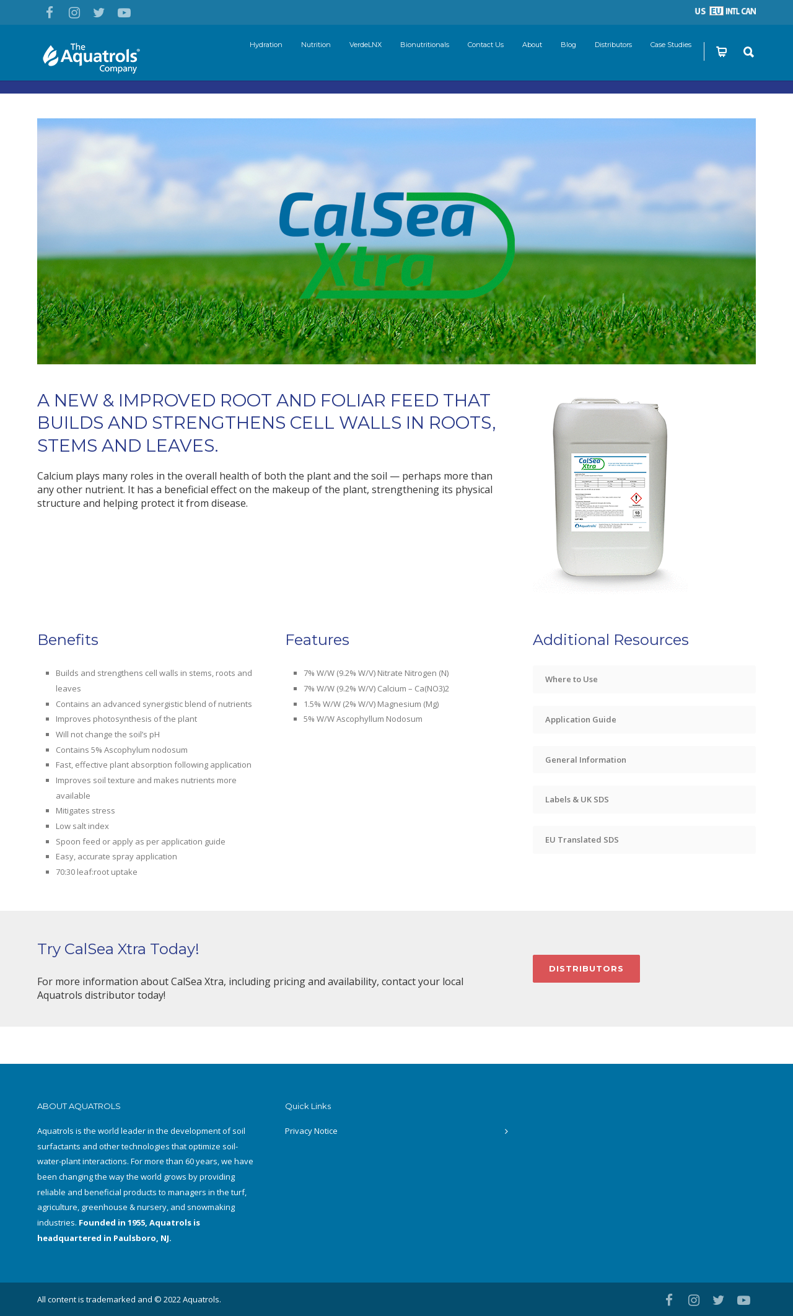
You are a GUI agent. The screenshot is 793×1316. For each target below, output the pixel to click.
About (532, 44)
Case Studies (671, 44)
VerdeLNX (365, 44)
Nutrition (316, 44)
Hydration (266, 44)
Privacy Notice (311, 1130)
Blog (568, 44)
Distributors (613, 44)
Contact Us (486, 44)
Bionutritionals (424, 44)
